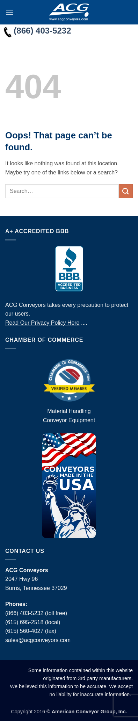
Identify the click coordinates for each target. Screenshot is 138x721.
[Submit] (126, 191)
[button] (9, 12)
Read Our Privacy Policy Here (42, 323)
